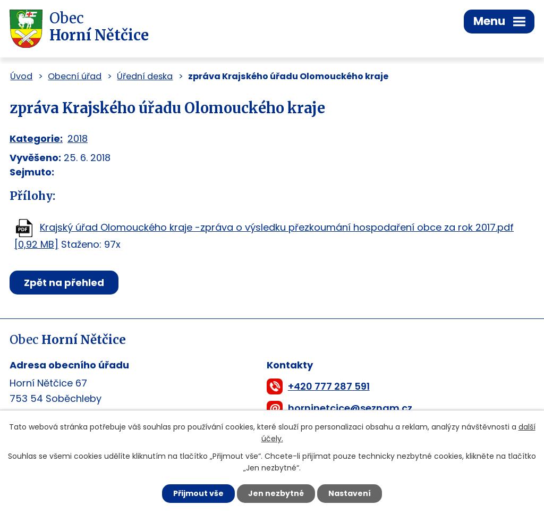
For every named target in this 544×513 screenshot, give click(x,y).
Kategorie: (36, 138)
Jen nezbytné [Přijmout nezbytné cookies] (276, 493)
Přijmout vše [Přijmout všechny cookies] (198, 493)
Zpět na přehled (64, 282)
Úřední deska (145, 76)
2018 (77, 138)
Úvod (21, 76)
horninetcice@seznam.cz (350, 408)
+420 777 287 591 (329, 386)
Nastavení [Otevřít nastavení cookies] (349, 493)
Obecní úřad (74, 76)
